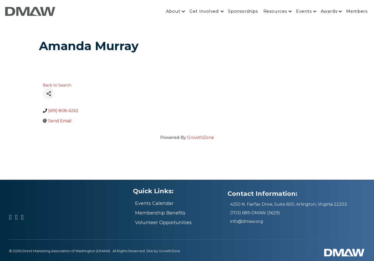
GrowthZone (200, 137)
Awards (329, 11)
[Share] (49, 93)
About (173, 11)
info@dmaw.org (246, 221)
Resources (275, 11)
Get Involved (204, 11)
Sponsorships (243, 11)
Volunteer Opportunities (163, 222)
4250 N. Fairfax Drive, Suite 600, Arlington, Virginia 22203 (288, 204)
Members (357, 11)
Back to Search (57, 85)
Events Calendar (154, 203)
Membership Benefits (160, 213)
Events (304, 11)
